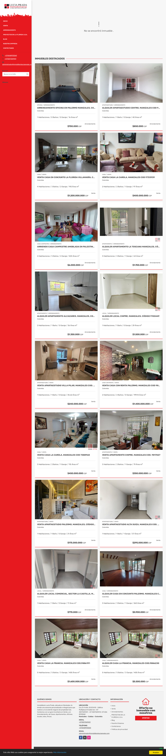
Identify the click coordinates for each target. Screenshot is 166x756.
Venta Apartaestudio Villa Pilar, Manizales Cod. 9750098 (66, 385)
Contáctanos (8, 48)
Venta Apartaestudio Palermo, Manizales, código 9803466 (66, 524)
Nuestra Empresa (10, 43)
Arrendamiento (9, 30)
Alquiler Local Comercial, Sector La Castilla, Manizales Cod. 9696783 (66, 594)
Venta (5, 25)
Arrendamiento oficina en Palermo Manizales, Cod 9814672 (66, 108)
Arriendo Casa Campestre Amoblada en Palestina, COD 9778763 (66, 247)
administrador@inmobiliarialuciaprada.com (17, 64)
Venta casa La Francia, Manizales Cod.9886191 (63, 663)
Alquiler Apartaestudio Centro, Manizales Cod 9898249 (131, 108)
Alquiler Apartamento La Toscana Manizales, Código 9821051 (131, 247)
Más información (60, 752)
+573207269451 (10, 59)
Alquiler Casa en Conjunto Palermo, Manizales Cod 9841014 (131, 594)
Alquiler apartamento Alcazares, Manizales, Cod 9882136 (66, 316)
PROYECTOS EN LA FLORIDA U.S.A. (15, 34)
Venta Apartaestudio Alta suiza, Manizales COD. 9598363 (131, 524)
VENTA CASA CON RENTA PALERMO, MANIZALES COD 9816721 (131, 385)
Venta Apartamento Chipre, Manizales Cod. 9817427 (131, 455)
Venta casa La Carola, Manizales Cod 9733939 (128, 177)
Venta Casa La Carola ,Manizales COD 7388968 (63, 455)
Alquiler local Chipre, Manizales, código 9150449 (130, 316)
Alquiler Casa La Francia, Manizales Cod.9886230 (130, 663)
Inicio (5, 21)
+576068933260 (11, 56)
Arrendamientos (117, 712)
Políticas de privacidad (119, 729)
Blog (5, 39)
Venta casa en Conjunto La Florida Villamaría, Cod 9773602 (66, 177)
